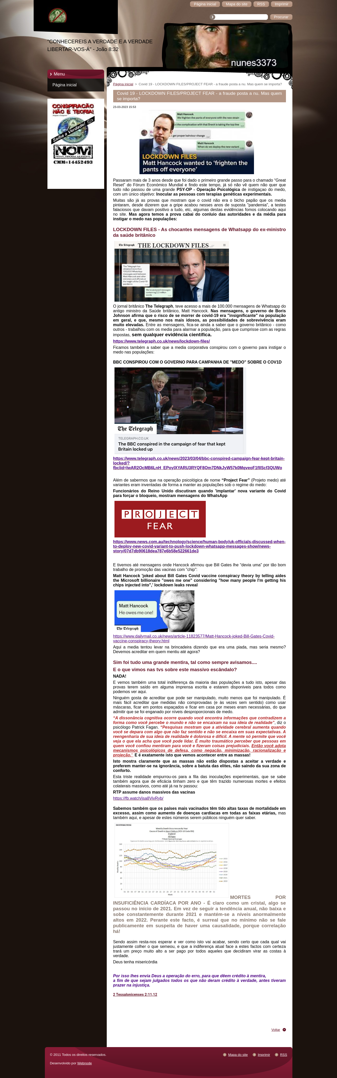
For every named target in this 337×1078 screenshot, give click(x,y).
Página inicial (65, 85)
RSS (283, 1055)
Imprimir (264, 1055)
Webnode (84, 1063)
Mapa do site (238, 1055)
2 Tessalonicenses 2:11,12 (135, 994)
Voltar (276, 1030)
